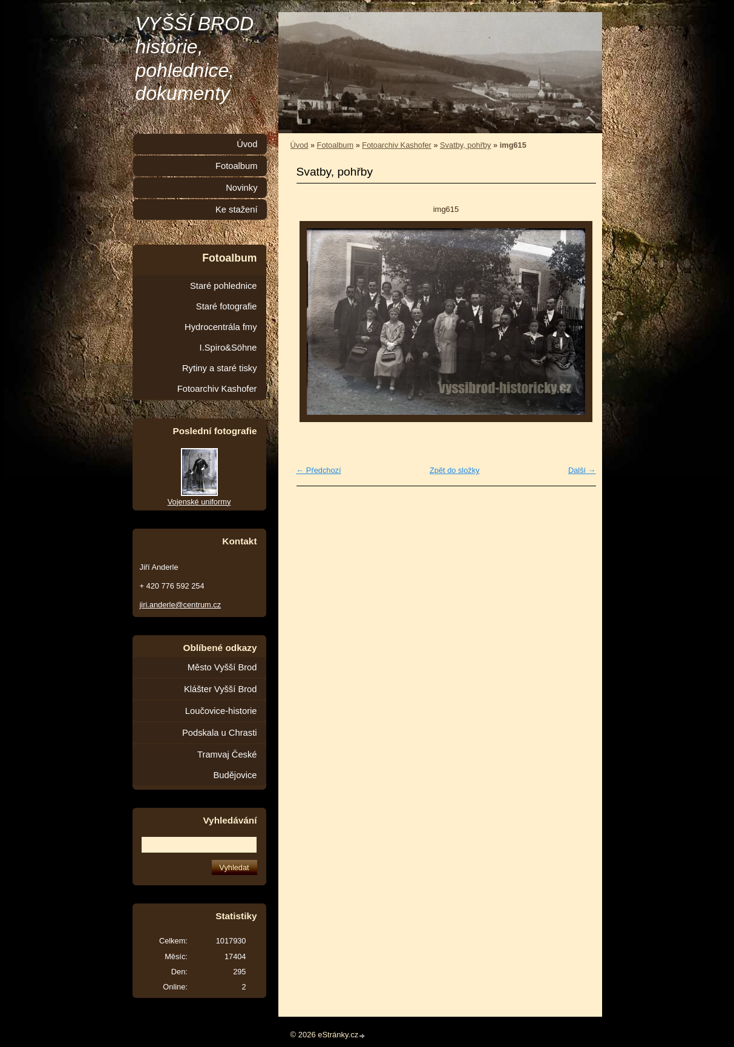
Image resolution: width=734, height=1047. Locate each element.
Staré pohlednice (223, 286)
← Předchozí (319, 470)
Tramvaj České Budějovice (227, 765)
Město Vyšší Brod (222, 667)
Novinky (241, 188)
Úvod (299, 145)
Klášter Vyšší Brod (220, 689)
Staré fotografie (226, 306)
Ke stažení (236, 209)
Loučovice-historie (221, 711)
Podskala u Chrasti (219, 733)
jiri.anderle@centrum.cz (180, 604)
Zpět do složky (455, 470)
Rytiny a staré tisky (219, 368)
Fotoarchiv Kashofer (396, 145)
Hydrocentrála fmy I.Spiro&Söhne (221, 337)
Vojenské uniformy (199, 501)
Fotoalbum (335, 145)
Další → (582, 470)
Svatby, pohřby (465, 145)
